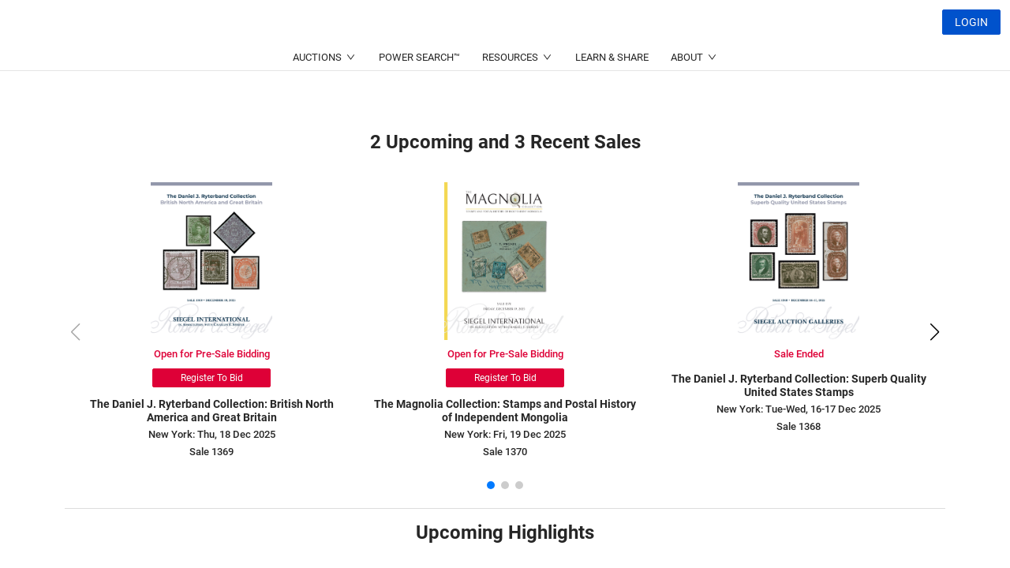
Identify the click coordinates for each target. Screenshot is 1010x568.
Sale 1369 (211, 452)
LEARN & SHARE (612, 95)
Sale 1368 (798, 426)
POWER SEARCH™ (419, 95)
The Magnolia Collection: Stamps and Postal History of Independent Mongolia (505, 411)
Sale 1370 (505, 452)
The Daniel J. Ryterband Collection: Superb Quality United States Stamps (798, 385)
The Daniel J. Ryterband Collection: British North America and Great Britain (212, 411)
